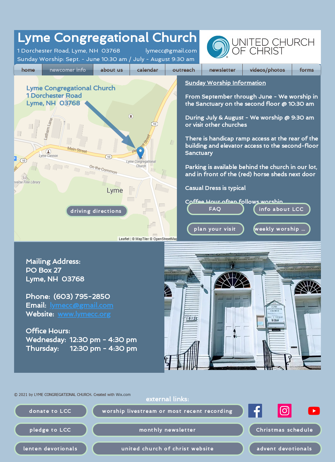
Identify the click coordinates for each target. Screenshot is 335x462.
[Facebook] (255, 411)
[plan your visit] (215, 229)
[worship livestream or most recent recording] (168, 411)
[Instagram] (284, 411)
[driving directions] (96, 211)
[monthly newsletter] (168, 430)
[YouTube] (314, 411)
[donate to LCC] (51, 411)
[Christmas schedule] (285, 430)
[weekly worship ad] (282, 229)
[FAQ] (215, 209)
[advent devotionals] (285, 448)
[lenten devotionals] (51, 448)
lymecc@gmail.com (171, 50)
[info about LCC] (282, 209)
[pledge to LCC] (51, 430)
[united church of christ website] (168, 448)
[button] (147, 70)
